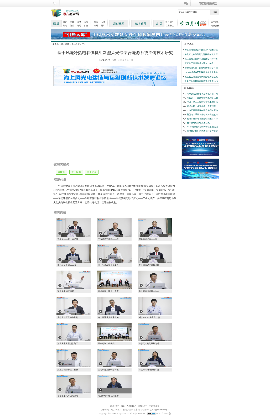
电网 (79, 25)
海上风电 (76, 172)
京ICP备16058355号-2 (159, 409)
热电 (65, 25)
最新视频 (189, 88)
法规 (96, 25)
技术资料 (140, 23)
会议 (123, 406)
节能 (86, 25)
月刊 (145, 406)
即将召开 (169, 22)
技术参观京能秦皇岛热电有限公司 (202, 94)
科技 (96, 22)
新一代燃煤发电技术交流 (198, 123)
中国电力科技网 (125, 60)
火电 (79, 22)
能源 (72, 25)
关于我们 (215, 22)
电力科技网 (58, 44)
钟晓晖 (61, 172)
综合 (72, 22)
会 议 (159, 23)
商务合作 (215, 25)
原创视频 (118, 23)
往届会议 (169, 25)
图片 (103, 25)
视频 (67, 44)
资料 (117, 406)
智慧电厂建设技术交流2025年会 (199, 63)
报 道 (56, 23)
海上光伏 (92, 172)
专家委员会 (154, 406)
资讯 (65, 22)
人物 (103, 22)
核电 (86, 22)
